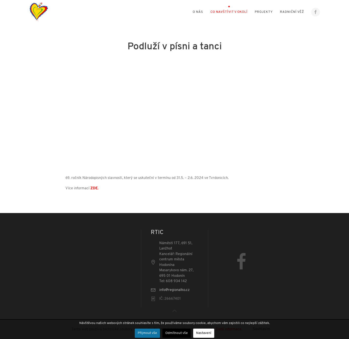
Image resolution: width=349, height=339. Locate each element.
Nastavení (203, 333)
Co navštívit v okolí (228, 12)
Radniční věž (292, 12)
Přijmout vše (147, 333)
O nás (198, 12)
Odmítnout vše (176, 333)
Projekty (264, 12)
